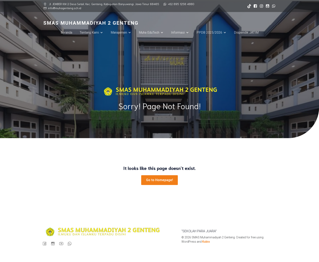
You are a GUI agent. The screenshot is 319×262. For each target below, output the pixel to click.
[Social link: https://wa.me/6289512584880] (273, 6)
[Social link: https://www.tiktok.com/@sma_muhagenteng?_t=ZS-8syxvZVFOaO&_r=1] (248, 6)
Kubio (206, 242)
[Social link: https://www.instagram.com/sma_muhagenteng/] (260, 6)
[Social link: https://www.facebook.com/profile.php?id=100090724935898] (254, 6)
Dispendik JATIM (246, 33)
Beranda (66, 33)
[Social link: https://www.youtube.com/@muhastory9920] (266, 6)
